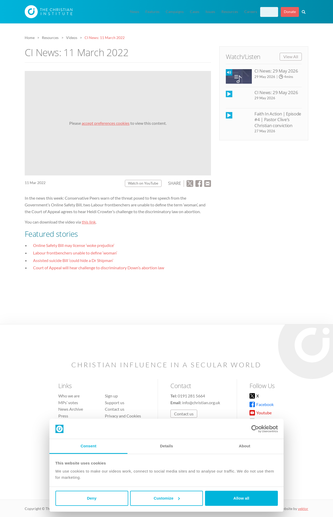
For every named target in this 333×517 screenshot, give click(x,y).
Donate (290, 12)
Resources (229, 12)
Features (152, 12)
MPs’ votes (68, 402)
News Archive (70, 409)
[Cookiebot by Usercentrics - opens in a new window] (255, 429)
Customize (167, 498)
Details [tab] (166, 446)
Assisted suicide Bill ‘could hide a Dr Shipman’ (73, 260)
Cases (194, 12)
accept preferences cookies (106, 123)
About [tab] (244, 446)
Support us (114, 402)
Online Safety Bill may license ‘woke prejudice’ (73, 245)
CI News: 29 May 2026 (276, 71)
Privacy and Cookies (123, 415)
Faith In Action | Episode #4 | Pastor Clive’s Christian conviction (277, 119)
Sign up (269, 12)
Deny (92, 498)
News (134, 12)
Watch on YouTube (143, 183)
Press (63, 415)
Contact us (114, 409)
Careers (250, 12)
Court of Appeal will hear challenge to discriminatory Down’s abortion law (98, 267)
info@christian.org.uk (201, 402)
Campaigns (175, 12)
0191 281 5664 (191, 395)
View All (290, 56)
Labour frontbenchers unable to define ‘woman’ (75, 252)
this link (89, 221)
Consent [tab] (89, 446)
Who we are (69, 395)
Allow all (241, 498)
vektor (303, 508)
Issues (210, 12)
